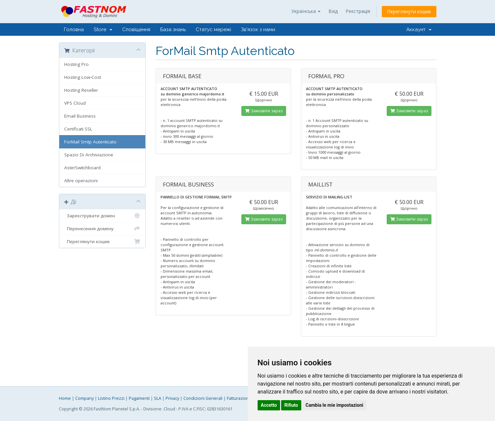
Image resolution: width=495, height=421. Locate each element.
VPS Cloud (75, 103)
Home (65, 398)
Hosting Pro (76, 64)
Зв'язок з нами (258, 29)
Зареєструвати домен (102, 216)
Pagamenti (139, 398)
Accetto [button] (269, 405)
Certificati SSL (78, 129)
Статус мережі (213, 29)
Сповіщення (136, 29)
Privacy (172, 398)
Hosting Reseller (81, 90)
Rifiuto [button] (291, 405)
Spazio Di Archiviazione (88, 155)
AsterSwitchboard (82, 168)
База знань (173, 29)
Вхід (333, 11)
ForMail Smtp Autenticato (90, 142)
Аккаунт (418, 29)
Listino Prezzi (111, 398)
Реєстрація (358, 11)
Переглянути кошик (409, 11)
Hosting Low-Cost (82, 77)
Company (84, 398)
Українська (306, 11)
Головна (74, 29)
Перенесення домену (102, 229)
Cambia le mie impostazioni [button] (334, 405)
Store (103, 29)
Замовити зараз (263, 111)
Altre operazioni (81, 181)
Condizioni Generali (203, 398)
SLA (157, 398)
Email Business (80, 116)
